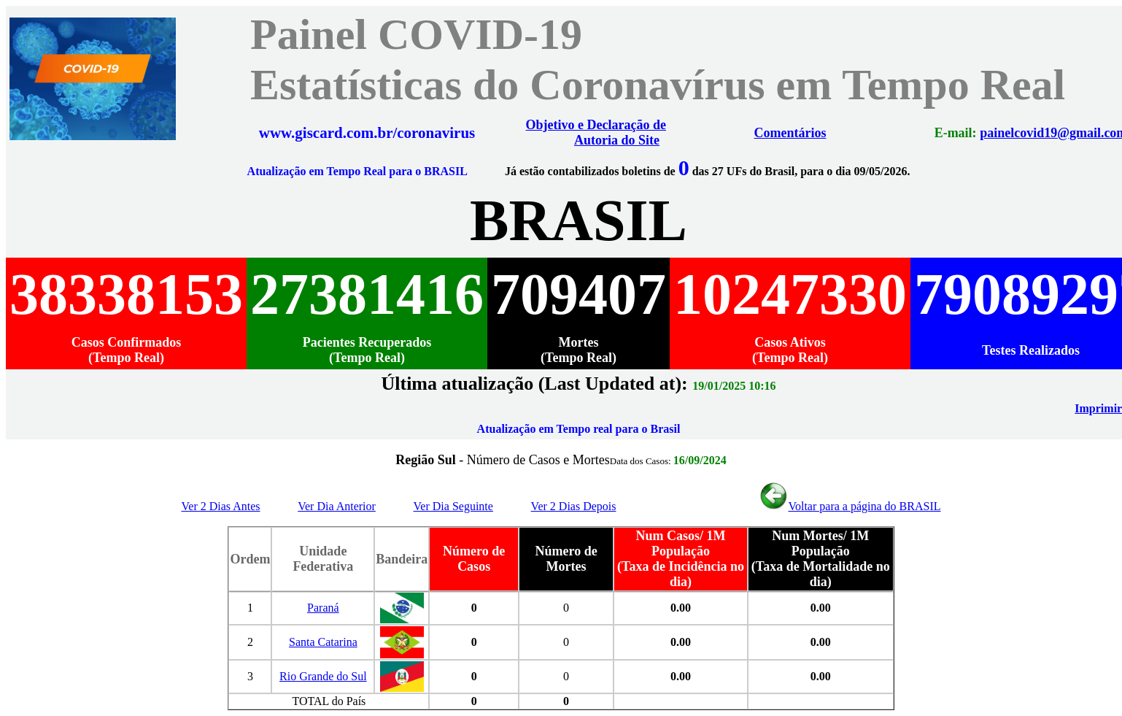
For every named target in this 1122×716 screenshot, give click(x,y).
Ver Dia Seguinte (453, 506)
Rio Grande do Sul (323, 676)
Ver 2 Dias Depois (573, 506)
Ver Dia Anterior (337, 506)
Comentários (788, 133)
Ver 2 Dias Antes (221, 506)
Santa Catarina (323, 642)
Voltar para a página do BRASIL (849, 506)
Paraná (323, 607)
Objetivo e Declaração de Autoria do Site (596, 132)
